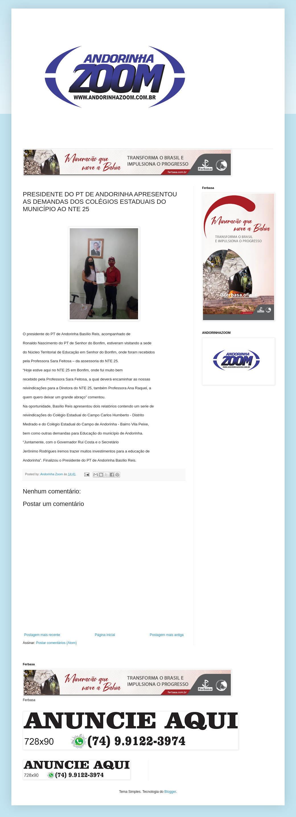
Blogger (170, 792)
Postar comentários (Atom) (56, 643)
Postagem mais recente (42, 635)
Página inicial (105, 635)
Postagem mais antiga (167, 635)
